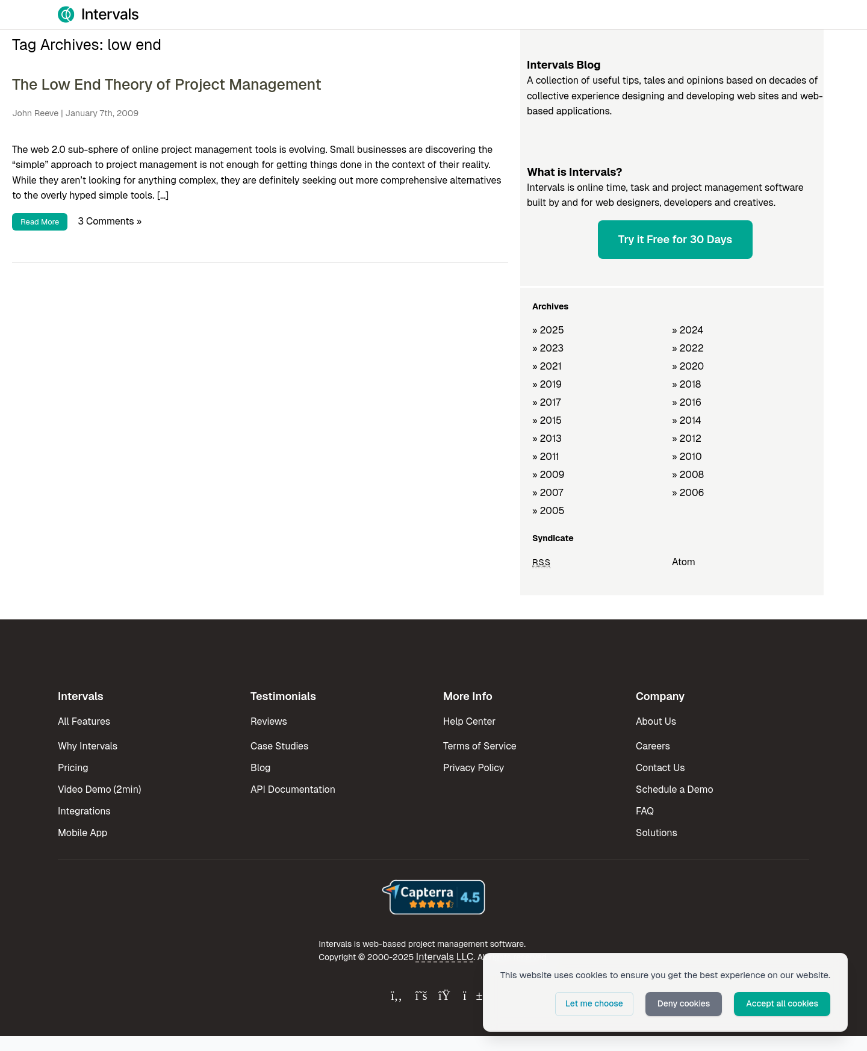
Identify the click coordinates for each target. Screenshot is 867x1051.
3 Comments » (109, 221)
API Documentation (292, 789)
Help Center (469, 721)
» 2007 (547, 492)
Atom (683, 562)
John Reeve (35, 113)
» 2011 (545, 456)
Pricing (73, 767)
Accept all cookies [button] (782, 1003)
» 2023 (548, 348)
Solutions (656, 832)
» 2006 (688, 492)
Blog (260, 767)
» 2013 (547, 438)
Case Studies (279, 746)
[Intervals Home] (98, 14)
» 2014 (686, 420)
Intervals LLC (445, 956)
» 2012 (686, 438)
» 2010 (687, 456)
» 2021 (547, 366)
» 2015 (547, 420)
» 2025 (548, 330)
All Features (84, 721)
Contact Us (660, 767)
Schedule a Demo (674, 789)
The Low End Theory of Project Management (167, 84)
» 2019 (547, 384)
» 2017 (546, 402)
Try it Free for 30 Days (675, 239)
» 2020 (688, 366)
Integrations (84, 811)
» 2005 (548, 510)
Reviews (268, 721)
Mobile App (82, 832)
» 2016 (686, 402)
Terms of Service (480, 746)
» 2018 (686, 384)
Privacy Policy (473, 767)
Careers (653, 746)
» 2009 (548, 474)
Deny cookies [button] (683, 1003)
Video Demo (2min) (99, 789)
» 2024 (687, 330)
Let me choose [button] (594, 1003)
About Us (656, 721)
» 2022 (688, 348)
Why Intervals (87, 746)
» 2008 (688, 474)
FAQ (645, 811)
